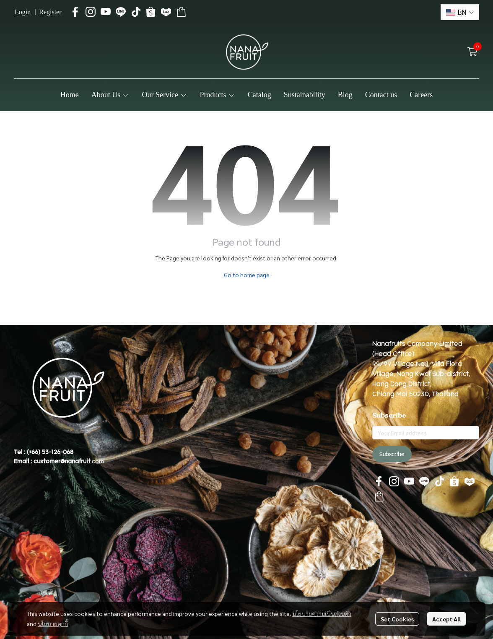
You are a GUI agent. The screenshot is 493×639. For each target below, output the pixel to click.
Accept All (446, 619)
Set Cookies (397, 619)
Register (50, 12)
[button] (460, 12)
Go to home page (247, 274)
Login (23, 12)
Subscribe (392, 454)
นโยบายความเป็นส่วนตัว (321, 613)
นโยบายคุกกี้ (53, 623)
